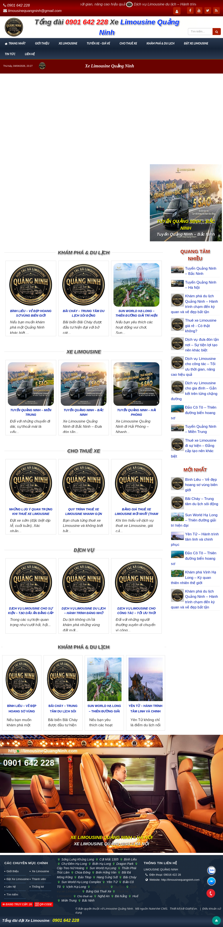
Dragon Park (124, 863)
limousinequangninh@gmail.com (35, 11)
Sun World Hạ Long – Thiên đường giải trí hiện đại (136, 315)
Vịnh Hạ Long (75, 887)
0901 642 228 (18, 5)
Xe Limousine (68, 43)
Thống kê (38, 886)
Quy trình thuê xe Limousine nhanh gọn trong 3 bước (83, 514)
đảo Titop (84, 877)
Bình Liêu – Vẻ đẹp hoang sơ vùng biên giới (30, 313)
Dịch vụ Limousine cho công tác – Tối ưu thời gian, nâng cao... (136, 613)
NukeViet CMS (158, 908)
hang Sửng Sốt (106, 877)
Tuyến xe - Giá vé (98, 43)
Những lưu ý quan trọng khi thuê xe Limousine (30, 512)
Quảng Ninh (100, 887)
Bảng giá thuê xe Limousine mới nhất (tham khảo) (136, 514)
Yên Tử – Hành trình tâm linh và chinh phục (145, 711)
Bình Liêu (129, 859)
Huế (134, 896)
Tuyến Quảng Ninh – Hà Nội (200, 285)
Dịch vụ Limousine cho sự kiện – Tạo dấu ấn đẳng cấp (31, 611)
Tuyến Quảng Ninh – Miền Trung (30, 412)
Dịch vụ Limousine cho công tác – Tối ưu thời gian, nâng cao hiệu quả (193, 367)
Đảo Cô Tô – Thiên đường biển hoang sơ (193, 412)
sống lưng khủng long (77, 859)
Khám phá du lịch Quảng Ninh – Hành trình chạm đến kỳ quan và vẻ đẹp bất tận (194, 304)
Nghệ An (103, 896)
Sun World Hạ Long (102, 868)
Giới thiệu (42, 43)
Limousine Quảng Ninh (118, 908)
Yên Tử (111, 882)
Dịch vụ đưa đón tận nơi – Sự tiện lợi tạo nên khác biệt (202, 344)
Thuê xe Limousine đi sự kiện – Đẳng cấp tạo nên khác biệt (193, 448)
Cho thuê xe (128, 43)
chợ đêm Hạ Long (73, 863)
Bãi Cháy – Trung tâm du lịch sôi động (83, 313)
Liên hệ (30, 54)
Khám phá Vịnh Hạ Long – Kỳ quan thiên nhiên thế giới (193, 577)
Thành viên (39, 879)
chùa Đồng (82, 872)
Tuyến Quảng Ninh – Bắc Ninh (84, 412)
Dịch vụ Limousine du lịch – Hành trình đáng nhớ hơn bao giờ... (84, 613)
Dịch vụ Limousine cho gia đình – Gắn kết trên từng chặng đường (194, 391)
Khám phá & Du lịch (160, 43)
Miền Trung (68, 900)
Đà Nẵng (120, 896)
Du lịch (118, 887)
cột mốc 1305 (108, 859)
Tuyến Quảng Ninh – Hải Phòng (136, 412)
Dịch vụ (83, 550)
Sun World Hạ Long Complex (80, 882)
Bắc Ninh (87, 900)
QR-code (43, 904)
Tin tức (10, 54)
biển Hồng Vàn (105, 872)
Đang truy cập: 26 (17, 904)
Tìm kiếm (12, 894)
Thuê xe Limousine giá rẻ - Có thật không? (200, 325)
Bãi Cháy (128, 877)
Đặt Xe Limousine (196, 43)
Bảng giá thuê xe (98, 891)
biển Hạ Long (101, 863)
